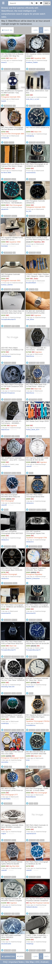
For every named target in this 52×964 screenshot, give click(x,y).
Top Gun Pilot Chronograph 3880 (12, 134)
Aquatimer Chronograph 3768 (36, 538)
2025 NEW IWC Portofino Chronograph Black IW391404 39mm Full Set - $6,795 (11, 570)
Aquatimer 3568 (39, 58)
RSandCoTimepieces (8, 393)
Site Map (30, 962)
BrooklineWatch (31, 282)
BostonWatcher (31, 797)
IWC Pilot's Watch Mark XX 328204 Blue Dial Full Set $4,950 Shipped (37, 643)
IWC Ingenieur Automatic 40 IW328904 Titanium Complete (11, 899)
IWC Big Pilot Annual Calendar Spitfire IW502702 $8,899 (12, 863)
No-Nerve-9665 (6, 172)
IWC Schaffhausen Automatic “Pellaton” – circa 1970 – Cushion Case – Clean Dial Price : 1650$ (12, 460)
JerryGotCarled (6, 943)
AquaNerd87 (30, 686)
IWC (7, 58)
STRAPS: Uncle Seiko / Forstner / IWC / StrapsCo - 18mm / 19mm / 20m (37, 276)
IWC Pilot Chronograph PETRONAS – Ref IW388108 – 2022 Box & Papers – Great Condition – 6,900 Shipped (12, 204)
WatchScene (30, 356)
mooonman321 (31, 172)
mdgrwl (3, 833)
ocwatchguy (5, 723)
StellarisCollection (31, 907)
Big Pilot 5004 (14, 866)
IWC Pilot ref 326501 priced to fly (37, 127)
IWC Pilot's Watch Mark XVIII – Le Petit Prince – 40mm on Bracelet (37, 386)
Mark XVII (12, 58)
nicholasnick (5, 138)
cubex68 (29, 466)
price (20, 956)
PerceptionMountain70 (8, 319)
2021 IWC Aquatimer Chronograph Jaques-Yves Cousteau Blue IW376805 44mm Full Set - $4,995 (37, 534)
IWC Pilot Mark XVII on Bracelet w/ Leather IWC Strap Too (12, 55)
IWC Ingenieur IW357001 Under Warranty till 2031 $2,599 (37, 459)
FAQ (5, 962)
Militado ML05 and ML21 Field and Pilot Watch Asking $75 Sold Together (37, 239)
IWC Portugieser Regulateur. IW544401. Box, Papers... (36, 569)
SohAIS (3, 101)
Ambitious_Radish (32, 62)
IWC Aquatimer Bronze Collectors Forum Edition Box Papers (38, 716)
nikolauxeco (30, 503)
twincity (28, 246)
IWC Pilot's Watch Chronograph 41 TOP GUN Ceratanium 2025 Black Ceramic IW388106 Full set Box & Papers (12, 387)
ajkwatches (4, 209)
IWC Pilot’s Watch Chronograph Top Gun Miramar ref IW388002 (12, 128)
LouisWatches (5, 466)
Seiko (36, 279)
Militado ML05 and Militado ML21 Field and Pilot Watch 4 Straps (12, 165)
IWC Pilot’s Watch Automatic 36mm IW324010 (11, 936)
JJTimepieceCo (6, 907)
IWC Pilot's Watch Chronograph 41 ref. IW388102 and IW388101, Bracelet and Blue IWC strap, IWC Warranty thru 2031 (12, 608)
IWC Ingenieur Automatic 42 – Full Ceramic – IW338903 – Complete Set (36, 350)
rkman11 (4, 62)
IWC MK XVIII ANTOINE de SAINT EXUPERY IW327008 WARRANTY (36, 754)
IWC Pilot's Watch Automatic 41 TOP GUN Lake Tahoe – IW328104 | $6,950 (37, 827)
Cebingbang (30, 136)
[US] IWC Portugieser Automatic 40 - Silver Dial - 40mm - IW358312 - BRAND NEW (37, 680)
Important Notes (16, 962)
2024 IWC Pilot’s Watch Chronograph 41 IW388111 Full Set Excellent (12, 350)
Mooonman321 (31, 613)
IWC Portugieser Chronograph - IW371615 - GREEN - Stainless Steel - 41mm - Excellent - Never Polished (12, 718)
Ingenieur (37, 315)
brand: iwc (7, 30)
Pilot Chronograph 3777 (9, 795)
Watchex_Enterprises (33, 578)
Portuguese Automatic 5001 (10, 97)
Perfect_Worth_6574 (32, 429)
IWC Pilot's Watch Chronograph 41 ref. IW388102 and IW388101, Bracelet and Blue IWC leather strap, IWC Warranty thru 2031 (37, 608)
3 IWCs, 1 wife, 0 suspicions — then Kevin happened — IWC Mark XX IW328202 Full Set (37, 937)
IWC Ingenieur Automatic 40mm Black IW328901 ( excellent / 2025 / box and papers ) (12, 827)
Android (44, 962)
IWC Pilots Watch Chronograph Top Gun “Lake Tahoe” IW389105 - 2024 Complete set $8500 (12, 680)
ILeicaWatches (30, 725)
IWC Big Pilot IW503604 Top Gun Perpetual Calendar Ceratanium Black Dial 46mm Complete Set (37, 900)
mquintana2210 (31, 833)
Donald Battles (6, 799)
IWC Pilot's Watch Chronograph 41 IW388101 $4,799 (37, 863)
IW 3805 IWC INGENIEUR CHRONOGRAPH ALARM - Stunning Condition (35, 313)
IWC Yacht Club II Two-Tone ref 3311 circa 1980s (12, 753)
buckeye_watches (7, 284)
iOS (37, 962)
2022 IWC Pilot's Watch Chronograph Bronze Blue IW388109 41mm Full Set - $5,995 (35, 497)
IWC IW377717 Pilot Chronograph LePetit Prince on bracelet (12, 790)
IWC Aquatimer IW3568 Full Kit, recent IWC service (12, 239)
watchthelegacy (6, 356)
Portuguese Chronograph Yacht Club (14, 758)
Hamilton (7, 168)
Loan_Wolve (30, 319)
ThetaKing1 (29, 943)
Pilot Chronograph (15, 205)
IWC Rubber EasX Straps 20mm (37, 421)
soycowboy (4, 762)
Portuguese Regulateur (34, 574)
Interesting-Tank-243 (7, 686)
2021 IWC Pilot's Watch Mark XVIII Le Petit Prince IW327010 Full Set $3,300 (12, 643)
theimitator (4, 246)
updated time (8, 956)
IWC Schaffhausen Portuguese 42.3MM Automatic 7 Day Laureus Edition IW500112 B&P (12, 93)
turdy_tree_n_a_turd (32, 99)
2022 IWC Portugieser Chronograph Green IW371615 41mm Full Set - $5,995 (12, 533)
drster (28, 760)
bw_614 (28, 211)
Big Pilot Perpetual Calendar (39, 903)
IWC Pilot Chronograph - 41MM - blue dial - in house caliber (37, 789)
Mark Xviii (37, 389)
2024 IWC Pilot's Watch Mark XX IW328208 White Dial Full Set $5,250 (12, 313)
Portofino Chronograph (9, 574)
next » (46, 30)
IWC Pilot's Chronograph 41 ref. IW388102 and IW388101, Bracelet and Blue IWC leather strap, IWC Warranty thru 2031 (37, 167)
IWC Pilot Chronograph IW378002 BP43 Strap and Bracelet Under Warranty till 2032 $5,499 (12, 497)
